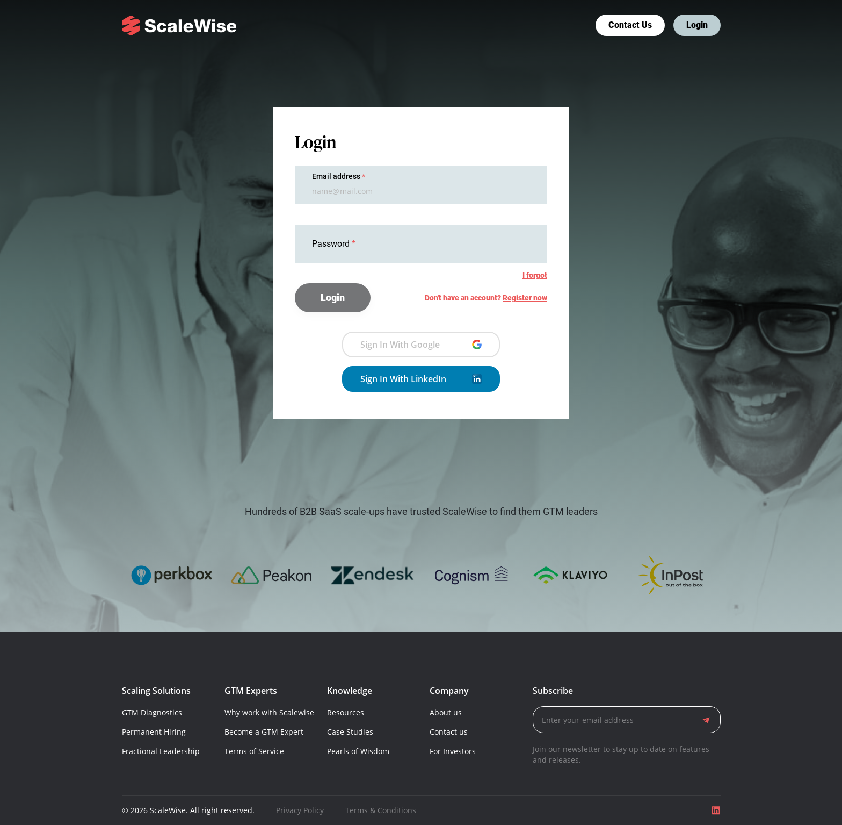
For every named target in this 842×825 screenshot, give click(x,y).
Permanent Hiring (154, 732)
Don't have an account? (486, 298)
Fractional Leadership (161, 751)
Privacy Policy (300, 810)
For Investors (453, 751)
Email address (336, 176)
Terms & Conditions (380, 810)
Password (332, 244)
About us (446, 712)
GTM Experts (250, 691)
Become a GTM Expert (263, 732)
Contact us (630, 25)
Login (697, 25)
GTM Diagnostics (152, 712)
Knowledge (349, 691)
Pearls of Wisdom (358, 751)
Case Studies (350, 732)
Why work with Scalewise (269, 712)
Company (449, 691)
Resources (345, 712)
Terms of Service (254, 751)
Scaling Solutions (156, 691)
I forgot (534, 275)
